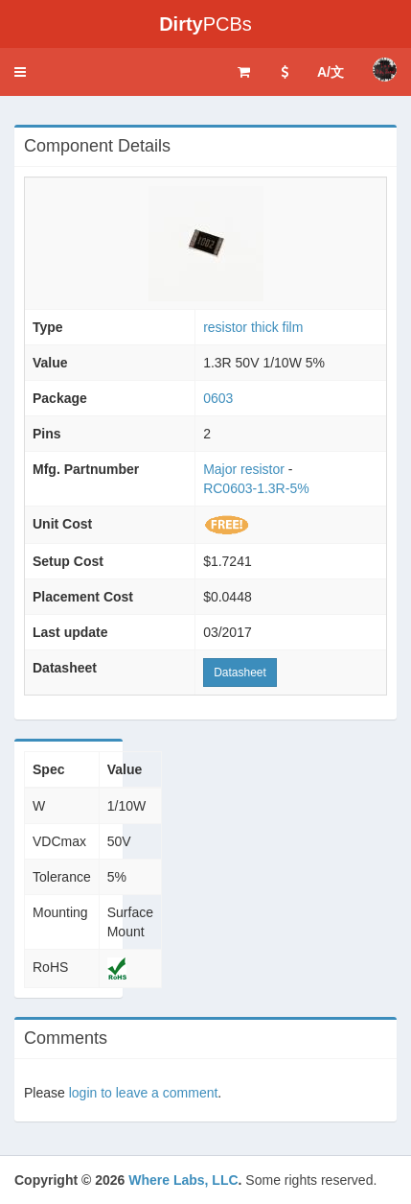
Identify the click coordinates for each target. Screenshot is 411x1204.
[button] (20, 72)
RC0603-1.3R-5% (256, 488)
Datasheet (240, 672)
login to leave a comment (143, 1092)
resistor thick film (253, 327)
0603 (218, 398)
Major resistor (244, 469)
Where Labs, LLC (183, 1180)
